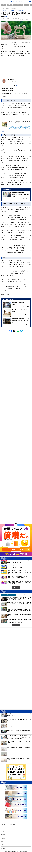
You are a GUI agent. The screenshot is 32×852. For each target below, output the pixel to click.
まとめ (4, 96)
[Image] (16, 2)
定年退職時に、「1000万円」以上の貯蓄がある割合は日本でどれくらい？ (19, 615)
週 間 (8, 594)
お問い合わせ (3, 841)
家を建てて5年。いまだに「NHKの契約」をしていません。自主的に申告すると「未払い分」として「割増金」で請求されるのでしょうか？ (19, 603)
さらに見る (16, 587)
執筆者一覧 (3, 844)
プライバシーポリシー (5, 834)
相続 (15, 4)
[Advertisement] (16, 68)
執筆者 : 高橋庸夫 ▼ (10, 79)
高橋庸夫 (6, 16)
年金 (27, 4)
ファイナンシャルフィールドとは (8, 824)
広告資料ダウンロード (5, 848)
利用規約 (3, 831)
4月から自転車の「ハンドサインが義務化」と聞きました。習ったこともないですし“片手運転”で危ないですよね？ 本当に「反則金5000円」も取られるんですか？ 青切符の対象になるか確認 (19, 610)
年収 (9, 4)
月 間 (24, 594)
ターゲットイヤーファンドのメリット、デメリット (14, 93)
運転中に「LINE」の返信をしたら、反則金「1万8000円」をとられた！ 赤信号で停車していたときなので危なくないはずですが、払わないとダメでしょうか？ (19, 598)
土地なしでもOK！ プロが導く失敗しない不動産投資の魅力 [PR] (14, 10)
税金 (21, 4)
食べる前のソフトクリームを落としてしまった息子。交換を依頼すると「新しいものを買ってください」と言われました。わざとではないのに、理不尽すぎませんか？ (19, 621)
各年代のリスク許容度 (7, 91)
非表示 (16, 85)
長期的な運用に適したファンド (10, 88)
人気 (3, 4)
